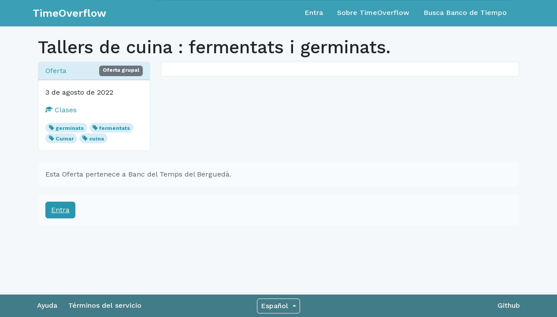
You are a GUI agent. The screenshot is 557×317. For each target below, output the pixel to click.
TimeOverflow (69, 13)
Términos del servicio (104, 305)
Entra (313, 12)
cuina (96, 139)
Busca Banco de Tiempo (465, 12)
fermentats (114, 128)
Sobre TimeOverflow (373, 12)
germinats (70, 128)
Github (509, 305)
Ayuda (47, 305)
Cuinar (65, 139)
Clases (61, 110)
